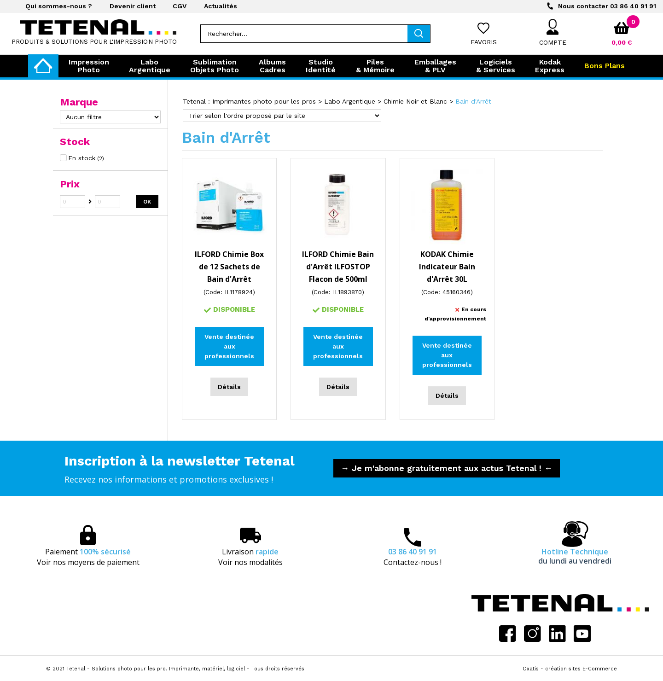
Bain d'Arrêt (473, 101)
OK (147, 201)
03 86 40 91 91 (607, 6)
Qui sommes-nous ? (58, 6)
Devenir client (133, 6)
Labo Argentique (349, 101)
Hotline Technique (574, 556)
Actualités (220, 6)
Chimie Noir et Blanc (415, 101)
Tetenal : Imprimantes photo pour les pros (249, 101)
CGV (179, 6)
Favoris (484, 42)
